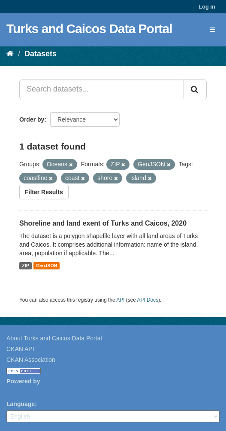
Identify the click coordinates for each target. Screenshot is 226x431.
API (120, 300)
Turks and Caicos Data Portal (89, 28)
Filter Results (44, 192)
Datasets (40, 53)
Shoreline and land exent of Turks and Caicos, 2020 (103, 223)
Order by (31, 119)
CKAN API (20, 348)
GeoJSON (46, 265)
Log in (207, 6)
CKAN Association (30, 359)
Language (20, 403)
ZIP (25, 265)
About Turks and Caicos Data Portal (54, 338)
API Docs (148, 300)
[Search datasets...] (101, 89)
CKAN (21, 390)
